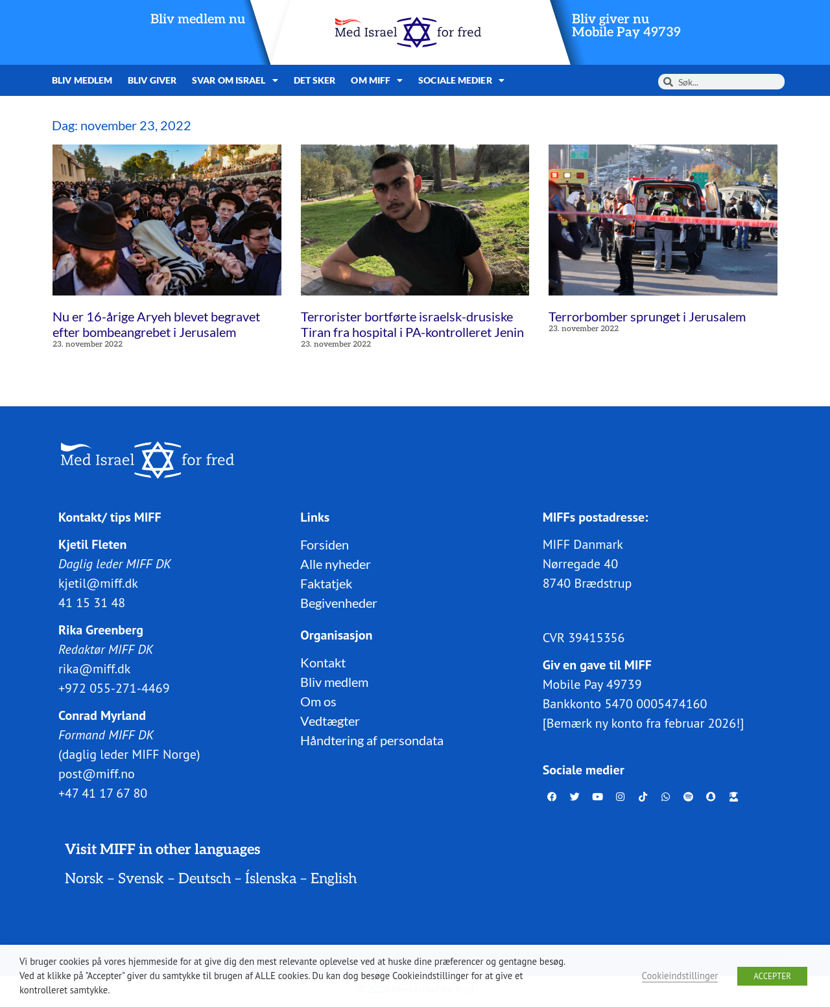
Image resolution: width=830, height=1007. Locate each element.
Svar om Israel (235, 80)
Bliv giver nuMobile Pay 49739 (626, 26)
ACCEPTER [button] (772, 976)
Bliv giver (152, 80)
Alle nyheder (335, 563)
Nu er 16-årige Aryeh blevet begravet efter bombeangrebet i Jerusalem (156, 324)
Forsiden (324, 543)
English (334, 878)
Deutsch (204, 878)
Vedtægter (330, 720)
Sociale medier (461, 80)
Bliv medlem (82, 80)
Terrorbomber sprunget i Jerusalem (647, 316)
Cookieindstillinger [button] (680, 975)
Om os (318, 700)
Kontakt (323, 661)
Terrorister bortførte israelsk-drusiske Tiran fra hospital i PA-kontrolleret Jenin (412, 324)
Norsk (84, 878)
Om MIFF (377, 80)
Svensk (141, 878)
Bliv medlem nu (197, 19)
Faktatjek (326, 582)
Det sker (315, 80)
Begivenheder (338, 602)
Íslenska (270, 878)
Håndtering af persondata (372, 739)
